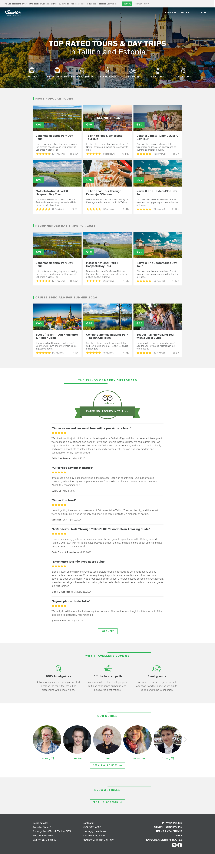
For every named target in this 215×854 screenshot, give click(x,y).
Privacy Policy (142, 4)
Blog (204, 12)
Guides (185, 12)
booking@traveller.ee (94, 831)
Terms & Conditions (169, 831)
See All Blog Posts (105, 802)
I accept (127, 4)
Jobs (179, 835)
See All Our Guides (105, 765)
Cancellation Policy (168, 827)
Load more (107, 631)
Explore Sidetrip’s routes (164, 839)
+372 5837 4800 (92, 827)
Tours (169, 12)
